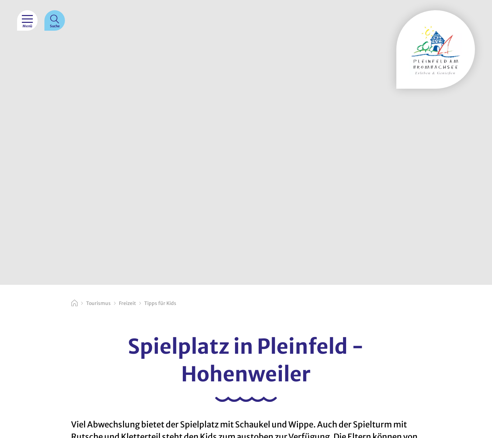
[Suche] (54, 20)
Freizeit (127, 303)
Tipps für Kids (160, 303)
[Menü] (27, 20)
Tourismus (98, 303)
